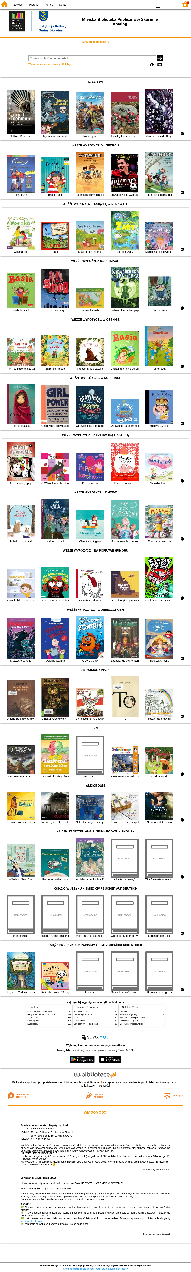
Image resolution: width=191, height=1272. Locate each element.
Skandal (123, 1011)
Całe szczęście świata (83, 1014)
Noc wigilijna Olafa (81, 1011)
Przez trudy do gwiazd (129, 1021)
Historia (33, 4)
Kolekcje (66, 64)
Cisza (76, 1018)
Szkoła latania (33, 1018)
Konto (62, 4)
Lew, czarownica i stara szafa (39, 1011)
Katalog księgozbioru (95, 41)
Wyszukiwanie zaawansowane (44, 64)
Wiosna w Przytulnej (128, 1014)
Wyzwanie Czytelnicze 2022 (38, 1177)
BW (134, 4)
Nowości (18, 4)
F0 (157, 4)
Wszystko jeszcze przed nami (132, 1018)
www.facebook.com (31, 1221)
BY (149, 4)
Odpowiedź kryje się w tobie (131, 1024)
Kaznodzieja (32, 1024)
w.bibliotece (93, 1082)
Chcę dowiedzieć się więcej (78, 1268)
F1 (164, 4)
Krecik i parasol (33, 1021)
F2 (173, 4)
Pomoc (49, 4)
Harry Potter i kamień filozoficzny (41, 1014)
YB (141, 4)
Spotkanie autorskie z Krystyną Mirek (44, 1125)
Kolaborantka (79, 1021)
